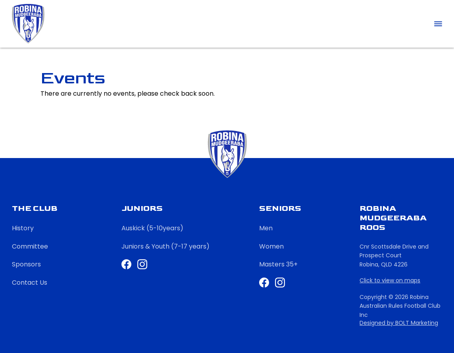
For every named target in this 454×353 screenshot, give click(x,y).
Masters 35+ (278, 264)
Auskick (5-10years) (152, 228)
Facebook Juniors (126, 264)
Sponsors (26, 264)
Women (271, 246)
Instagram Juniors (142, 264)
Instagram (280, 282)
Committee (30, 246)
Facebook (264, 282)
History (23, 228)
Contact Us (29, 282)
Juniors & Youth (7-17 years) (165, 246)
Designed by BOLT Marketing (399, 323)
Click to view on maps (390, 280)
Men (266, 228)
